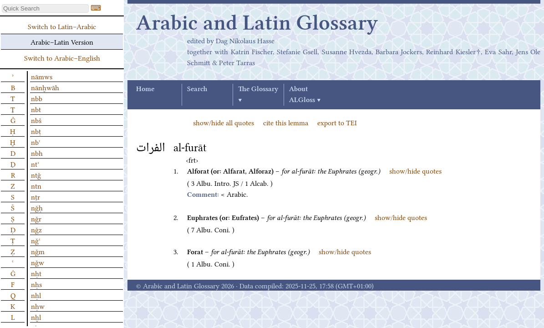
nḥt (36, 273)
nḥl (36, 295)
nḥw (38, 306)
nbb (36, 98)
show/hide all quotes (223, 122)
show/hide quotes (415, 170)
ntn (36, 185)
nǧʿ (36, 240)
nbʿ (36, 142)
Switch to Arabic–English (62, 57)
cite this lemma (285, 122)
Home (145, 89)
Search (197, 89)
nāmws (41, 76)
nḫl (36, 317)
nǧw (37, 262)
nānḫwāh (45, 87)
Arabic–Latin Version (62, 41)
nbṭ (36, 131)
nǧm (38, 251)
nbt (36, 109)
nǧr (36, 218)
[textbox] (45, 8)
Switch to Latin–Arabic (62, 26)
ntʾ (35, 164)
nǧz (36, 229)
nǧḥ (37, 207)
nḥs (36, 284)
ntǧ (36, 174)
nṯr (35, 196)
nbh (37, 153)
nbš (36, 120)
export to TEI (337, 122)
